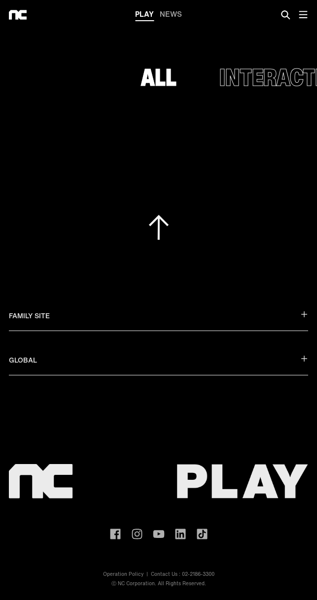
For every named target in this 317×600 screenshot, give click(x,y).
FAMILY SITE (158, 315)
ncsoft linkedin (180, 534)
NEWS (171, 13)
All (158, 77)
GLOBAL (158, 360)
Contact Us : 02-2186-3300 (182, 574)
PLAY (144, 14)
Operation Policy (123, 574)
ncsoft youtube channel (159, 534)
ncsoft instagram (137, 534)
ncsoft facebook (115, 534)
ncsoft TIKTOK (202, 534)
